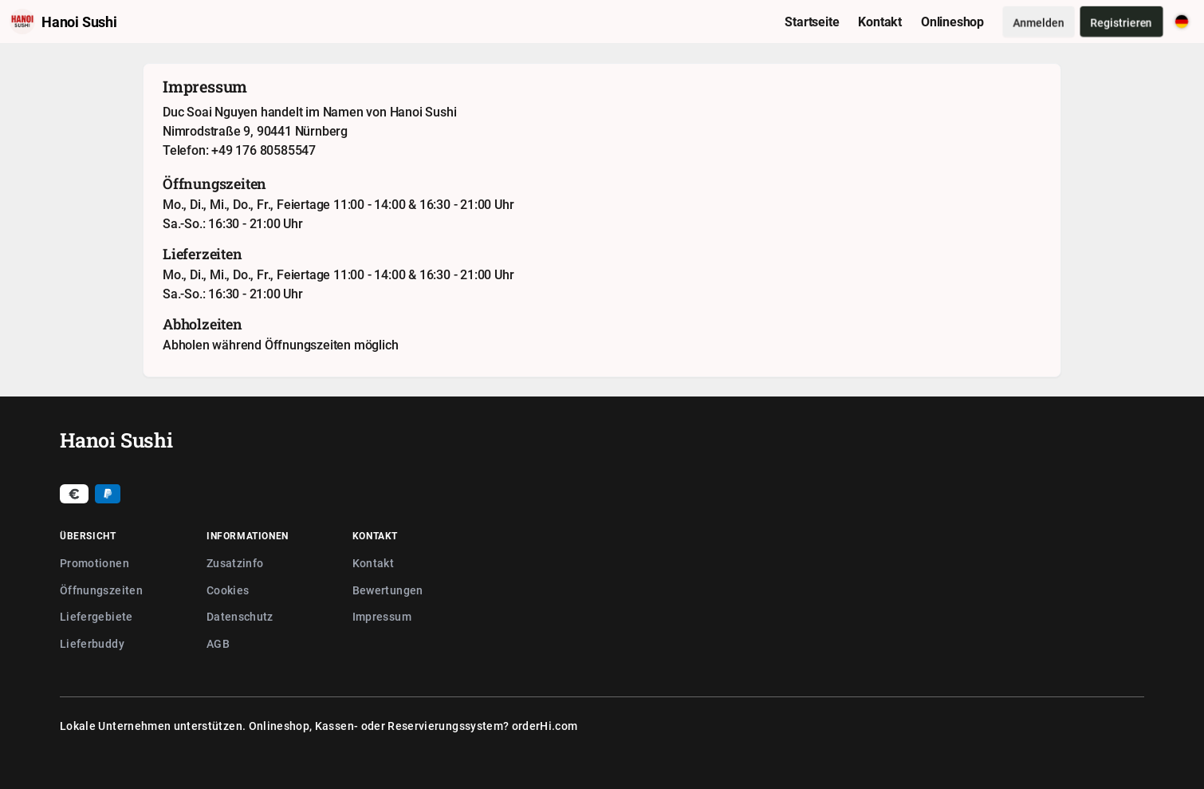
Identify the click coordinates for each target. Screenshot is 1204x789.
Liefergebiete (96, 616)
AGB (218, 643)
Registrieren (1121, 22)
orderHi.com (545, 725)
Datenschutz (240, 616)
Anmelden (1038, 22)
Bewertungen (387, 590)
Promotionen (94, 562)
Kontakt (373, 562)
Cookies (228, 590)
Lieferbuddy (92, 643)
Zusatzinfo (235, 562)
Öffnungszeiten (101, 590)
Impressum (381, 616)
